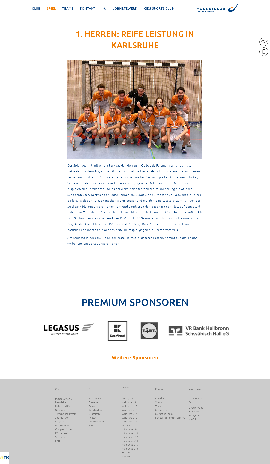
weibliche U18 (129, 421)
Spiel (51, 8)
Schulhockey (95, 410)
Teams (67, 8)
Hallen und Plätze (64, 406)
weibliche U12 (129, 410)
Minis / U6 (127, 398)
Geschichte (94, 414)
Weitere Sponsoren (135, 357)
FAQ (57, 441)
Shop (91, 425)
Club (36, 8)
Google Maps (196, 407)
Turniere (93, 402)
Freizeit (126, 456)
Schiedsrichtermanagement (170, 417)
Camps (92, 406)
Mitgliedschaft (63, 425)
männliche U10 (130, 433)
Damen (126, 425)
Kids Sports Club (159, 8)
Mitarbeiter (161, 410)
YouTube (193, 419)
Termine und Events (65, 414)
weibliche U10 (129, 406)
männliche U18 (130, 448)
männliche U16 (130, 444)
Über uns (60, 410)
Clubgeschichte (63, 429)
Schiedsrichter (96, 421)
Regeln (92, 417)
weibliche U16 (129, 417)
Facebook (194, 411)
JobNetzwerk (125, 8)
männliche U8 (129, 429)
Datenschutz (195, 398)
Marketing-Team (163, 414)
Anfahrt (193, 402)
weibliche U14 (129, 414)
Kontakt (87, 8)
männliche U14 (130, 441)
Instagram (194, 415)
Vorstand (160, 402)
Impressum (195, 389)
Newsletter (61, 402)
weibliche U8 (129, 402)
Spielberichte (96, 398)
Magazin (59, 421)
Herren (126, 452)
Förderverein (62, 433)
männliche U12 (130, 437)
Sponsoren (61, 437)
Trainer (159, 406)
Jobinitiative (62, 417)
